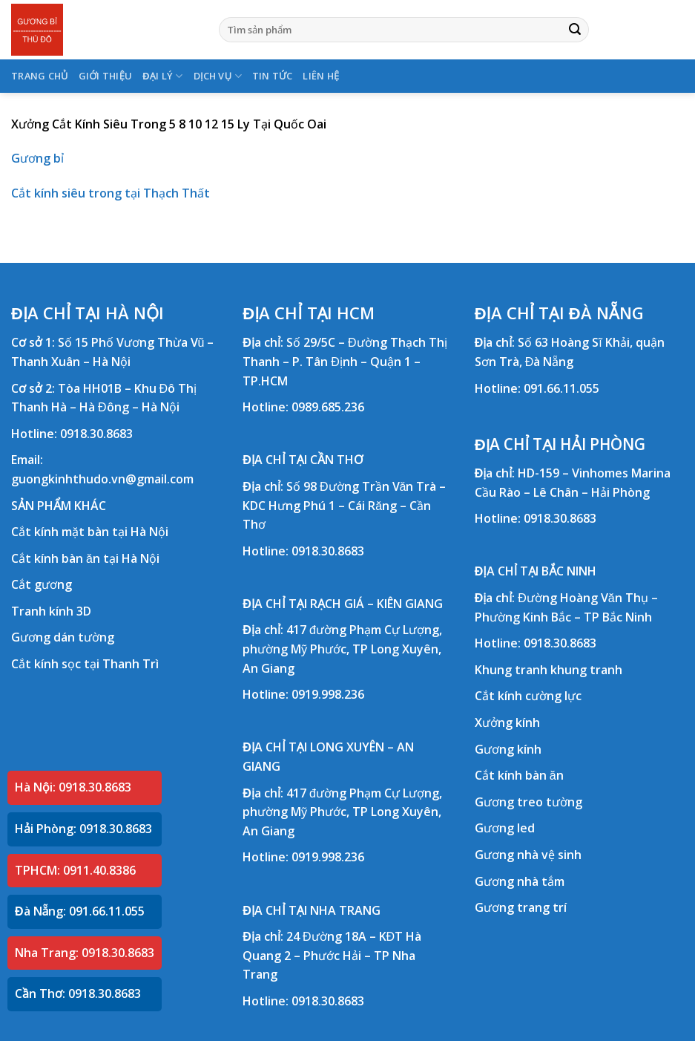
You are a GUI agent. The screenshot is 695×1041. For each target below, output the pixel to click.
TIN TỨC (272, 75)
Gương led (505, 828)
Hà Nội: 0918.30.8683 (73, 787)
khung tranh (586, 670)
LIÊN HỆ (321, 75)
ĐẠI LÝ (162, 76)
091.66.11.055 (561, 388)
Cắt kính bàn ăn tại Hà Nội (85, 558)
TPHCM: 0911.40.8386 (75, 870)
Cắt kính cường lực (528, 696)
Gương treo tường (528, 802)
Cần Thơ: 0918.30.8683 (78, 993)
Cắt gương (41, 584)
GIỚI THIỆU (106, 75)
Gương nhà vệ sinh (528, 854)
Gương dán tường (62, 637)
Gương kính (508, 749)
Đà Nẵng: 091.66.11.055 (80, 911)
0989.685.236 (327, 407)
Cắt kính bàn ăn (519, 775)
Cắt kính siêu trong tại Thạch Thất (110, 193)
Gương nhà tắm (519, 881)
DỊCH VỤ (218, 76)
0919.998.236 (327, 694)
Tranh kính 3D (51, 611)
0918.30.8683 (96, 433)
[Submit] (574, 29)
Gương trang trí (521, 907)
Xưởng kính (507, 722)
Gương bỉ (37, 158)
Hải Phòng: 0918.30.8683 (83, 828)
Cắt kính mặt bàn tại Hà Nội (89, 531)
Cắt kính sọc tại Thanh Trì (85, 664)
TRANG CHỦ (39, 75)
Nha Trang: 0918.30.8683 (84, 952)
